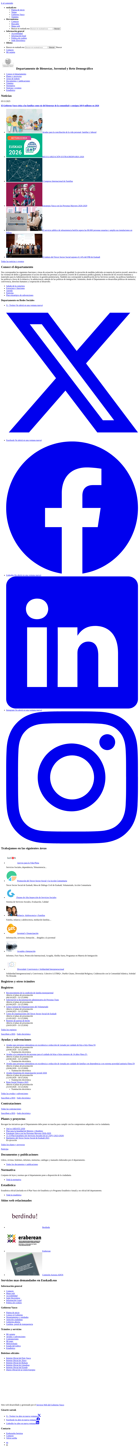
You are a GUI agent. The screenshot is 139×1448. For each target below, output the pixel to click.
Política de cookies (19, 38)
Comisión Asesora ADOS (52, 1275)
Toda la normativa (13, 1179)
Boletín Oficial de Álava (16, 1360)
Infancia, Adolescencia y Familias (25, 915)
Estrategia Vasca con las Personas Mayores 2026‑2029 (64, 206)
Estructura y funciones (15, 288)
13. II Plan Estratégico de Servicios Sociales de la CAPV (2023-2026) (35, 1136)
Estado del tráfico (13, 1346)
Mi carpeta (10, 52)
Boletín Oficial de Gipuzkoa (17, 1365)
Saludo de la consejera (15, 286)
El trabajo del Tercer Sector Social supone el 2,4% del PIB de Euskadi (71, 257)
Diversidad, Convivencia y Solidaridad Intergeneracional (35, 969)
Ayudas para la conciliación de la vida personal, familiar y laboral (69, 132)
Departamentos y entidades (17, 1317)
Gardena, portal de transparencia (19, 1324)
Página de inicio (18, 10)
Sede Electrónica (18, 40)
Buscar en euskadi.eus (20, 28)
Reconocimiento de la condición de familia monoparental (29, 993)
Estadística (10, 90)
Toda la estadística (13, 1195)
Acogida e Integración (20, 951)
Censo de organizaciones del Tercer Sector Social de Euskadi (31, 1014)
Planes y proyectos (14, 76)
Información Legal (14, 1300)
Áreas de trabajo (13, 79)
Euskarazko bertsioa (14, 1433)
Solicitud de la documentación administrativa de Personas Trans (32, 1000)
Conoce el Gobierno (14, 1315)
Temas (14, 12)
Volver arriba (11, 1438)
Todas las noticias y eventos (12, 261)
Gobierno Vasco (17, 14)
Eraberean (28, 1251)
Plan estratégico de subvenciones (19, 295)
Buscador (15, 24)
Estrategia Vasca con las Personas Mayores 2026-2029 (28, 1133)
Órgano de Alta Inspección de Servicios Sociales (31, 897)
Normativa (10, 86)
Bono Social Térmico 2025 (17, 1082)
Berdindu (28, 1227)
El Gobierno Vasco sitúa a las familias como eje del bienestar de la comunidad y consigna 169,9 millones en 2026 (50, 105)
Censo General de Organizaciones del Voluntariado (27, 1007)
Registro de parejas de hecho (18, 1021)
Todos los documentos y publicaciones (22, 1164)
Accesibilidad (17, 33)
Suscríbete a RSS (8, 1034)
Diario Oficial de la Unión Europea (20, 1370)
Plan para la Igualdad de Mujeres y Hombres (24, 1131)
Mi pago (9, 1341)
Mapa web (15, 26)
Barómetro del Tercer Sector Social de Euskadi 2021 (27, 1138)
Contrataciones (12, 1339)
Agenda (9, 290)
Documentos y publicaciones (18, 81)
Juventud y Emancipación (22, 933)
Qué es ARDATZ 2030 (15, 1129)
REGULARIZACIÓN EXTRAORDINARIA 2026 (63, 157)
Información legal (18, 36)
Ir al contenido (7, 3)
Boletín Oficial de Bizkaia (17, 1363)
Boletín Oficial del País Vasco (18, 1358)
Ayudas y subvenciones (15, 1337)
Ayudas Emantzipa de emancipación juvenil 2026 (26, 1073)
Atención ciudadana (14, 1319)
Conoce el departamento (16, 74)
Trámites (15, 17)
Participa (10, 293)
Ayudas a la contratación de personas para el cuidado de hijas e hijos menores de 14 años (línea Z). (47, 1054)
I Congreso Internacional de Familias (57, 181)
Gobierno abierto (13, 1322)
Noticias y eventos (13, 88)
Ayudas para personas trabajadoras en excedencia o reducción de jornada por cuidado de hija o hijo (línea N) (51, 1045)
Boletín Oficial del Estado (17, 1367)
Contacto (15, 21)
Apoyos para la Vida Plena (22, 863)
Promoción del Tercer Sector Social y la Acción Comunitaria (36, 881)
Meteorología (11, 1343)
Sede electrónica (24, 1034)
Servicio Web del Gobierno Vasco (50, 1405)
